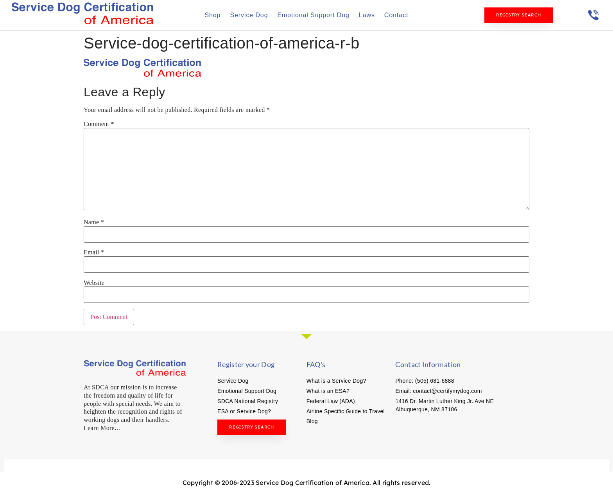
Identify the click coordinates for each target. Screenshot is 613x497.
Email (94, 252)
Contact (396, 15)
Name (94, 222)
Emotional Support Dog (313, 15)
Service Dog (249, 15)
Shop (212, 15)
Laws (367, 15)
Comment (99, 124)
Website (94, 283)
